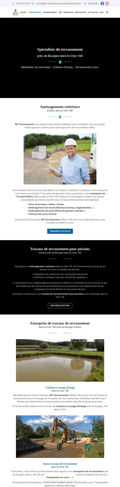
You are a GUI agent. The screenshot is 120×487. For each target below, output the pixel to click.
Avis (102, 12)
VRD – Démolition (66, 12)
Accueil (23, 12)
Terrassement (34, 12)
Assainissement (50, 12)
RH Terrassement (24, 124)
